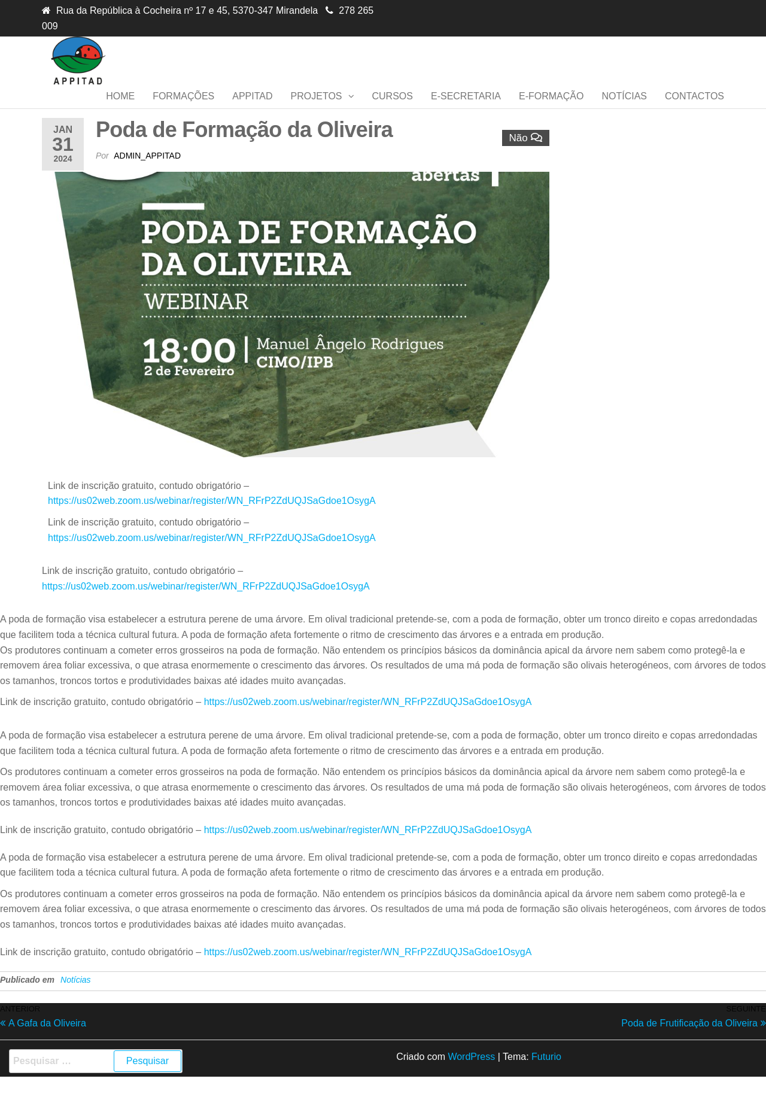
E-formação (551, 108)
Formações (183, 108)
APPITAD (252, 108)
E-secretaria (466, 108)
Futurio (546, 1080)
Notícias (624, 108)
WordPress (471, 1080)
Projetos (316, 108)
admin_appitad (147, 179)
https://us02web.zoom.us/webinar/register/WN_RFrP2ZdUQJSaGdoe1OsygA (212, 524)
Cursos (392, 108)
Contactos (694, 108)
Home (120, 108)
